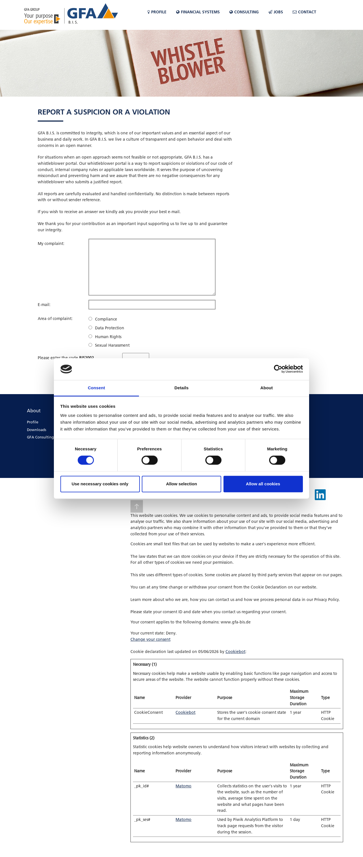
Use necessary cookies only (99, 483)
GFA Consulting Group (46, 437)
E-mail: (44, 304)
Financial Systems (198, 11)
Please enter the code (66, 357)
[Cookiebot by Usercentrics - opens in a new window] (278, 369)
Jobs (275, 11)
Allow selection (181, 483)
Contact (304, 11)
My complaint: (51, 243)
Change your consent (150, 639)
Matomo (183, 786)
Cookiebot (235, 651)
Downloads (36, 429)
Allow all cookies (263, 483)
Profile (156, 11)
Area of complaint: (55, 318)
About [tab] (266, 387)
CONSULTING (244, 11)
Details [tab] (181, 387)
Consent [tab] (96, 387)
